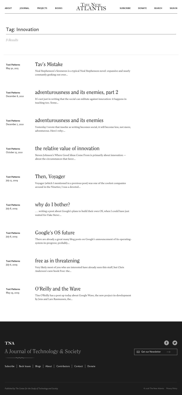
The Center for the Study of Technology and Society (36, 389)
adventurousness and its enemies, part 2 (76, 92)
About (8, 8)
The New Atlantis (157, 389)
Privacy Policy (171, 389)
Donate (142, 8)
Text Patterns (13, 65)
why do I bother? (52, 204)
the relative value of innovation (67, 148)
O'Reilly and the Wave (58, 288)
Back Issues (25, 366)
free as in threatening (57, 260)
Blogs (38, 366)
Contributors (63, 366)
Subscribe (125, 8)
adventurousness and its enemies (69, 120)
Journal (24, 8)
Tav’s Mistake (49, 64)
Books (58, 8)
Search (158, 8)
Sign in (173, 8)
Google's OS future (55, 232)
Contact (78, 366)
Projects (42, 8)
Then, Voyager (50, 176)
